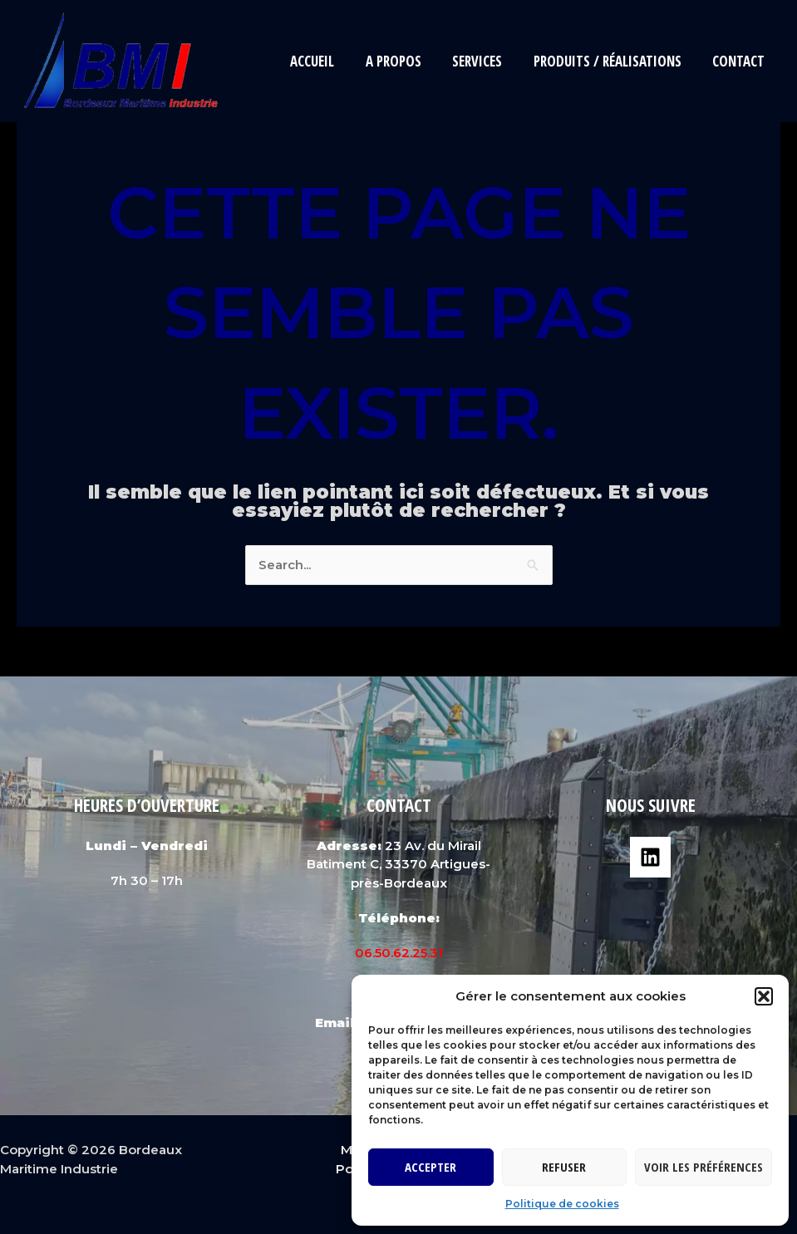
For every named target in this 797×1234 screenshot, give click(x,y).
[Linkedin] (650, 857)
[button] (763, 996)
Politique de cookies (562, 1203)
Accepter (430, 1166)
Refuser (564, 1166)
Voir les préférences (703, 1166)
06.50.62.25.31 (399, 953)
